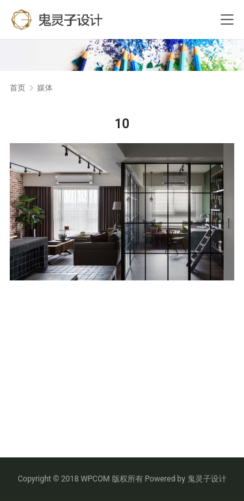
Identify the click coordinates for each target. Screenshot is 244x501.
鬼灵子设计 (206, 478)
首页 (17, 87)
